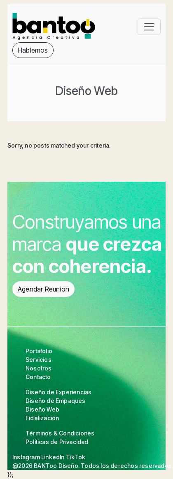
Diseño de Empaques (56, 400)
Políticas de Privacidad (57, 441)
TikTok (75, 457)
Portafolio (39, 350)
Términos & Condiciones (60, 433)
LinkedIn (53, 457)
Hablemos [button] (33, 50)
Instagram (26, 457)
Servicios (38, 359)
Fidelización (42, 417)
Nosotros (39, 368)
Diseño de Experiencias (58, 392)
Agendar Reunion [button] (43, 289)
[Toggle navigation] (149, 27)
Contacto (38, 376)
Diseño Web (42, 409)
